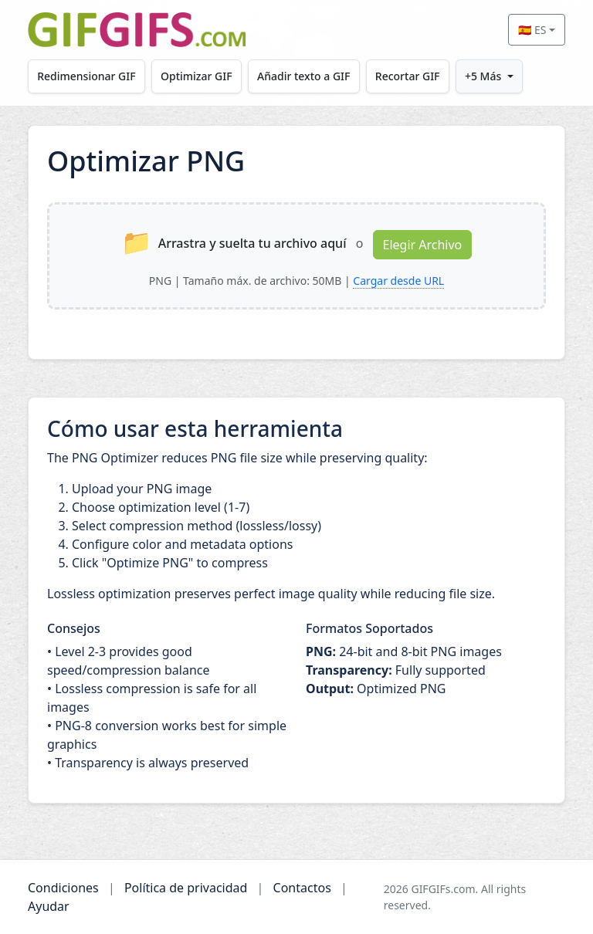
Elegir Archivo (423, 244)
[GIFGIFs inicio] (137, 29)
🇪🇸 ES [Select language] (532, 29)
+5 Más (483, 76)
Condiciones (63, 887)
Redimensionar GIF (86, 76)
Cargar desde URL (398, 280)
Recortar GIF (407, 76)
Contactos (302, 887)
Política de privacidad (186, 887)
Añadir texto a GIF (303, 76)
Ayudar (48, 906)
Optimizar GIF (196, 76)
